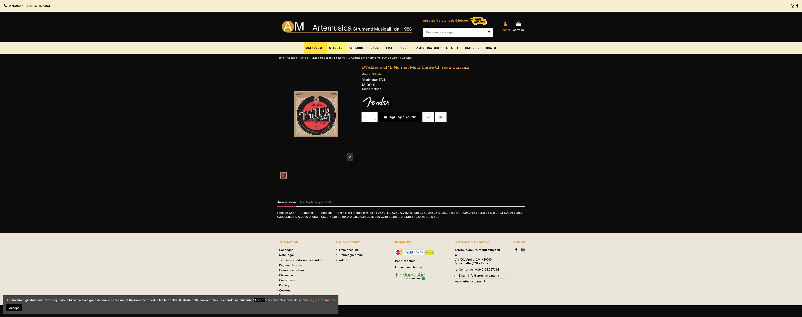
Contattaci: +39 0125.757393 (479, 269)
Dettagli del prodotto (316, 202)
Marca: (366, 74)
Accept (14, 308)
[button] (315, 48)
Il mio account (348, 250)
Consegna (286, 250)
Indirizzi (343, 260)
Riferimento (370, 79)
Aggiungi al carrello (400, 117)
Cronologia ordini (350, 255)
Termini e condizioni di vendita (300, 260)
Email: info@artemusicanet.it (479, 275)
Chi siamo (286, 275)
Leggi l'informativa (322, 300)
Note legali (287, 255)
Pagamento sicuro (292, 265)
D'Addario (378, 74)
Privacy (284, 285)
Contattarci (287, 280)
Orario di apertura (291, 270)
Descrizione (286, 202)
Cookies (285, 290)
